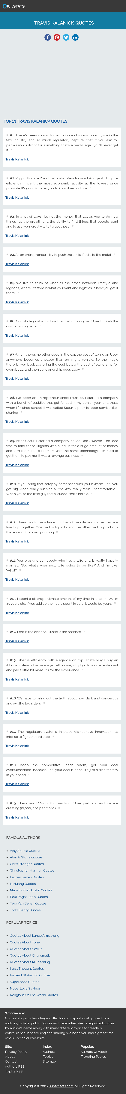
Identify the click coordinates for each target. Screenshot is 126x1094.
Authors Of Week (94, 1052)
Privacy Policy (16, 1052)
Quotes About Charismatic (30, 955)
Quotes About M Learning (30, 962)
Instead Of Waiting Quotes (30, 975)
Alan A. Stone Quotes (26, 857)
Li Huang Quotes (23, 884)
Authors (49, 1052)
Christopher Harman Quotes (32, 870)
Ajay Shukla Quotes (25, 851)
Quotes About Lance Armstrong (34, 935)
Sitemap (49, 1061)
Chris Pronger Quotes (27, 864)
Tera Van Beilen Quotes (28, 903)
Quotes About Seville (26, 949)
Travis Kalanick (17, 159)
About (10, 1056)
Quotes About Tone (25, 942)
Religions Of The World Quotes (34, 995)
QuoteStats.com (61, 1086)
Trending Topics (93, 1056)
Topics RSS (14, 1071)
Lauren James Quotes (27, 877)
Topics (48, 1056)
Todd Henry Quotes (25, 910)
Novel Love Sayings (25, 988)
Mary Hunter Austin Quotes (31, 890)
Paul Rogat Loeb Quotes (29, 897)
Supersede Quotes (24, 982)
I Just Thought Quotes (27, 968)
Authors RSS (15, 1066)
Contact (11, 1061)
